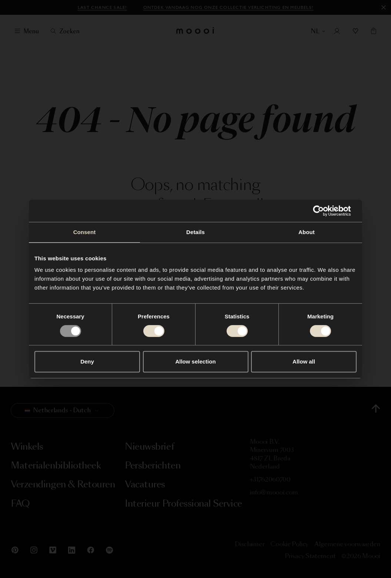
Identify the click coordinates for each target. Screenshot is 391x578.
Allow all (304, 361)
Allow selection (195, 361)
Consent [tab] (84, 232)
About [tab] (306, 232)
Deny (87, 361)
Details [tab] (195, 232)
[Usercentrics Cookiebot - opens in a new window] (324, 210)
